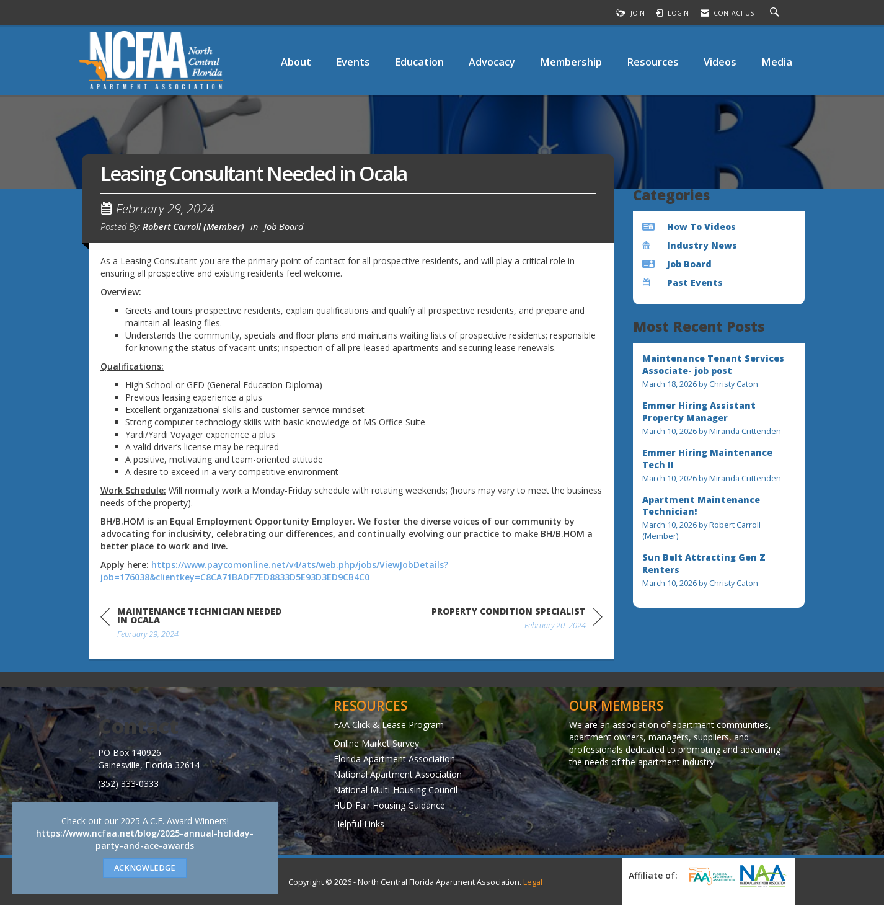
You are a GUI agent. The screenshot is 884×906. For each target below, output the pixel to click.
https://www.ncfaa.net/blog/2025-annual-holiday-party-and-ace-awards (145, 839)
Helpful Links (359, 826)
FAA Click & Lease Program (389, 726)
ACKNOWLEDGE (144, 868)
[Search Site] (776, 13)
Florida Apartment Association (394, 760)
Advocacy (492, 62)
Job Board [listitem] (677, 264)
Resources (653, 62)
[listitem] (719, 371)
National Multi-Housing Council (395, 791)
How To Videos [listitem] (689, 227)
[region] (517, 622)
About (296, 62)
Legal (532, 883)
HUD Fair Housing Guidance (389, 807)
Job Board (283, 228)
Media (776, 62)
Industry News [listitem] (689, 245)
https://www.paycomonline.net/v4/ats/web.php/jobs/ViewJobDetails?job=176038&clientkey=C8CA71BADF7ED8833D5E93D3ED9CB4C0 (274, 573)
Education (419, 62)
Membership (571, 62)
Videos (720, 62)
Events (353, 62)
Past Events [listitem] (682, 282)
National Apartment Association (398, 776)
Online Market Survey (376, 745)
